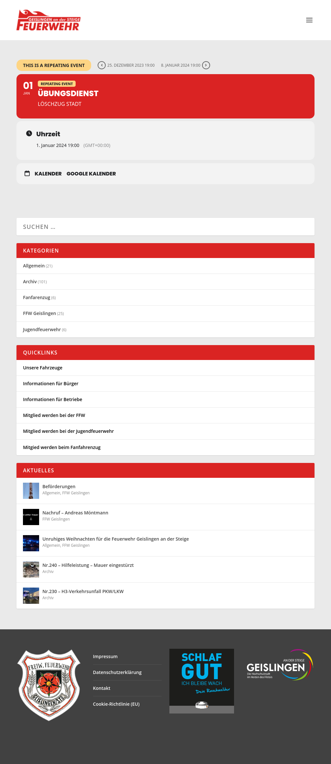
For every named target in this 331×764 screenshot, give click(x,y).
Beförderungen (58, 486)
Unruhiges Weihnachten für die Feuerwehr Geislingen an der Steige (115, 539)
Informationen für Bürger (50, 383)
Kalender (48, 174)
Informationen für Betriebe (52, 399)
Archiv (30, 281)
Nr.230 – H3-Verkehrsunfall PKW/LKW (82, 591)
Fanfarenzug (36, 297)
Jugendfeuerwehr (42, 329)
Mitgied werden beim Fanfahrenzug (62, 447)
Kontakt (102, 688)
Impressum (105, 656)
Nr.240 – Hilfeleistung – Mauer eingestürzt (88, 565)
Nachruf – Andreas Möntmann (75, 513)
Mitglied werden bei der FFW (54, 415)
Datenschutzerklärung (117, 672)
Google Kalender (91, 174)
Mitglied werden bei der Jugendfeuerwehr (68, 431)
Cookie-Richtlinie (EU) (116, 704)
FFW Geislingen (39, 313)
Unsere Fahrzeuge (42, 368)
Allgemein (34, 266)
